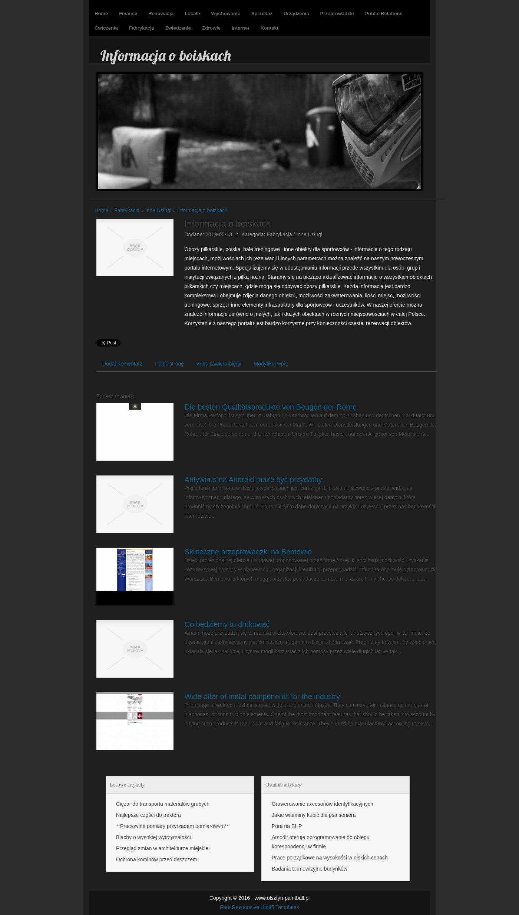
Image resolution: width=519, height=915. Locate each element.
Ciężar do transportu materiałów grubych (162, 804)
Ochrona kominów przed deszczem (156, 859)
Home (101, 210)
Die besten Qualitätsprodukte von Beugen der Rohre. (272, 407)
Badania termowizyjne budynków (309, 869)
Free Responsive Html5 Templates (259, 907)
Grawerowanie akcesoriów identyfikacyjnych (322, 804)
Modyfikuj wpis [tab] (271, 364)
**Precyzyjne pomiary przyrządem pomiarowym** (172, 826)
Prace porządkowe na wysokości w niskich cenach (330, 858)
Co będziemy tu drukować (227, 624)
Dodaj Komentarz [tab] (122, 364)
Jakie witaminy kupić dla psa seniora (314, 815)
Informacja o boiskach (202, 210)
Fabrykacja (126, 210)
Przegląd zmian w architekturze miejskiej (162, 848)
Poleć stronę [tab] (169, 364)
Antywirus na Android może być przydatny (253, 479)
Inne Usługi (158, 210)
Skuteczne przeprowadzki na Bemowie (248, 552)
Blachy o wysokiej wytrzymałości (153, 837)
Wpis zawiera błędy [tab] (218, 364)
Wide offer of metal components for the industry (262, 696)
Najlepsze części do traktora (148, 815)
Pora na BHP (287, 826)
